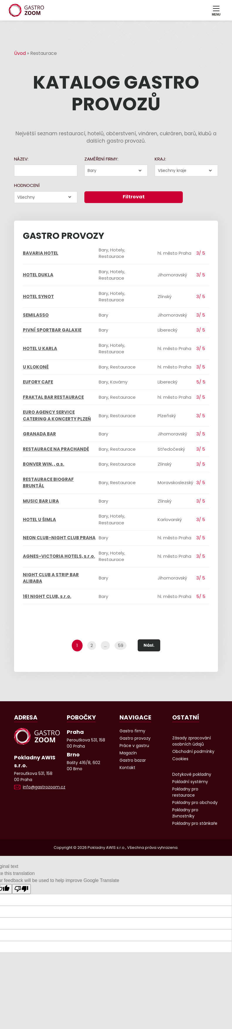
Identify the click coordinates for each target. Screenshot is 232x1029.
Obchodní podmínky (193, 751)
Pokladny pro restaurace (185, 792)
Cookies (180, 759)
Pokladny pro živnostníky (185, 813)
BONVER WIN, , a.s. (43, 464)
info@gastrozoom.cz (44, 787)
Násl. (149, 645)
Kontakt (127, 768)
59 (120, 645)
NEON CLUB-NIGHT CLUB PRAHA (59, 538)
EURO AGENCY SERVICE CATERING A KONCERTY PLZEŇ (57, 415)
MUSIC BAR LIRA (41, 501)
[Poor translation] (21, 889)
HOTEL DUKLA (38, 275)
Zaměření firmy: (101, 159)
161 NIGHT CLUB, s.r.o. (47, 596)
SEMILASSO (36, 315)
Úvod (20, 53)
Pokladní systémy (190, 782)
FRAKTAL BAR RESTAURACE (53, 397)
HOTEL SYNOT (38, 296)
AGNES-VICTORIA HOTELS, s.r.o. (59, 556)
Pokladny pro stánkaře (194, 823)
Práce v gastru (134, 745)
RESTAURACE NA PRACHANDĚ (56, 449)
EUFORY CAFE (38, 382)
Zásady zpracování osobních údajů (191, 741)
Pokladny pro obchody (195, 802)
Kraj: (160, 159)
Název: (21, 159)
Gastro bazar (133, 760)
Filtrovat (134, 196)
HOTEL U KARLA (40, 348)
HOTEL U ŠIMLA (39, 519)
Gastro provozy (135, 738)
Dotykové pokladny (191, 774)
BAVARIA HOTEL (40, 253)
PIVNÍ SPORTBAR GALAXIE (52, 330)
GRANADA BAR (39, 434)
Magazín (128, 753)
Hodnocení (27, 185)
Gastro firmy (132, 731)
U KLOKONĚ (36, 367)
